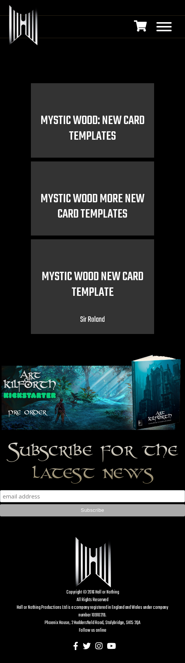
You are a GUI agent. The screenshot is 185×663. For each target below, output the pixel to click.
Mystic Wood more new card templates (92, 207)
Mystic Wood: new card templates (92, 128)
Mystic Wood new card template (92, 285)
